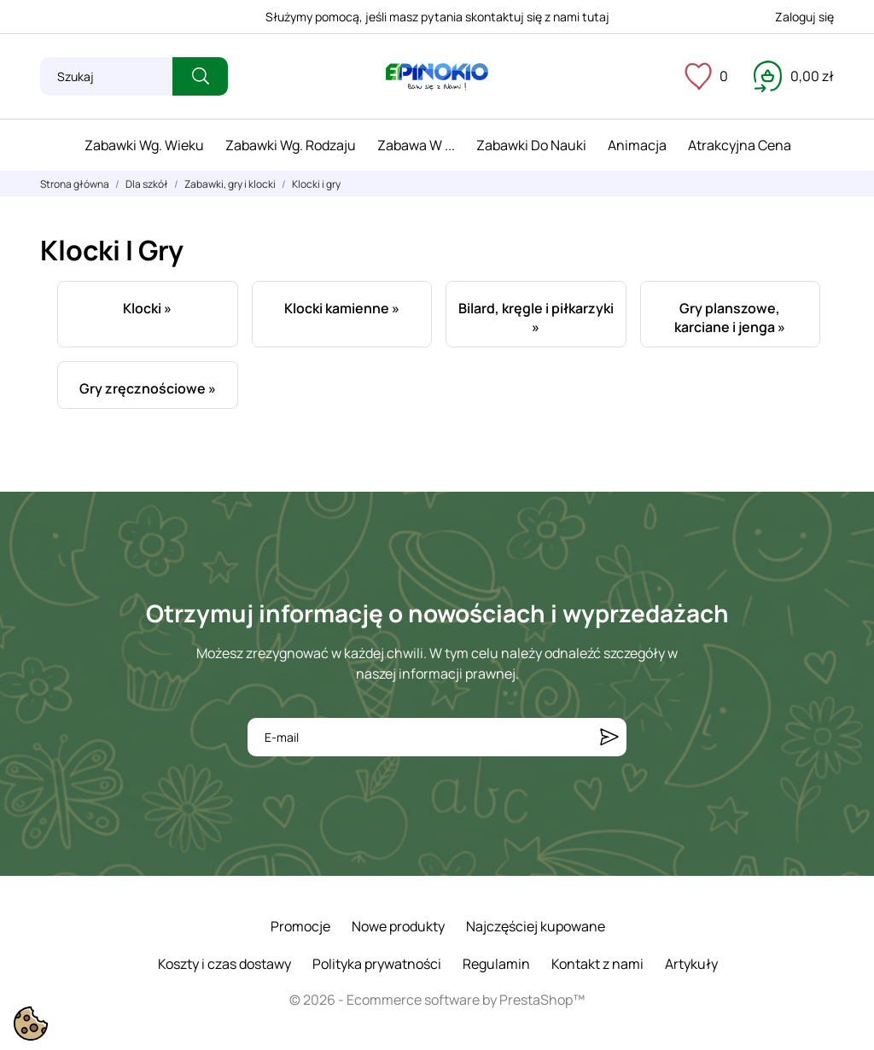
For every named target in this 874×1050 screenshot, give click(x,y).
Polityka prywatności (376, 963)
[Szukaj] (106, 76)
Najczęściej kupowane (535, 926)
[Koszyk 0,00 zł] (794, 76)
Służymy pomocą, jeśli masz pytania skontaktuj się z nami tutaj (437, 17)
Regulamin (496, 963)
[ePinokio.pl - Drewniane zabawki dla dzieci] (437, 76)
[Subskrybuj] (609, 737)
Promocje (300, 926)
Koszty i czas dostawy (224, 963)
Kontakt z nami (597, 963)
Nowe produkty (398, 926)
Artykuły (691, 963)
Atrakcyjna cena (739, 145)
